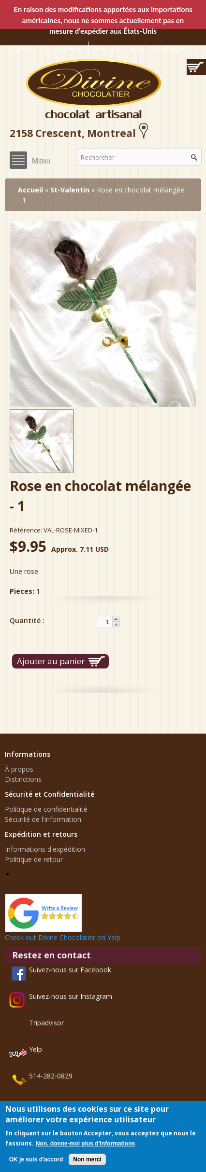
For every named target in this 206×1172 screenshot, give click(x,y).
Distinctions (23, 779)
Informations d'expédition (45, 849)
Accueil (30, 189)
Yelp (35, 1049)
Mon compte (167, 48)
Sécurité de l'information (43, 819)
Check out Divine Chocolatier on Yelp (62, 937)
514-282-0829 (51, 1075)
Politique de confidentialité (46, 809)
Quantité (26, 620)
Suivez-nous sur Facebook (70, 969)
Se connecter (62, 48)
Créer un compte (115, 48)
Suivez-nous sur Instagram (70, 996)
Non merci (87, 1159)
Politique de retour (34, 859)
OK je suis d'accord (36, 1159)
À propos (19, 769)
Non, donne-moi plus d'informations (85, 1143)
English (20, 48)
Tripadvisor (46, 1022)
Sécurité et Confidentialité (49, 794)
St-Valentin (69, 189)
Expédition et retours (41, 834)
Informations (27, 754)
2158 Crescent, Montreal (80, 133)
